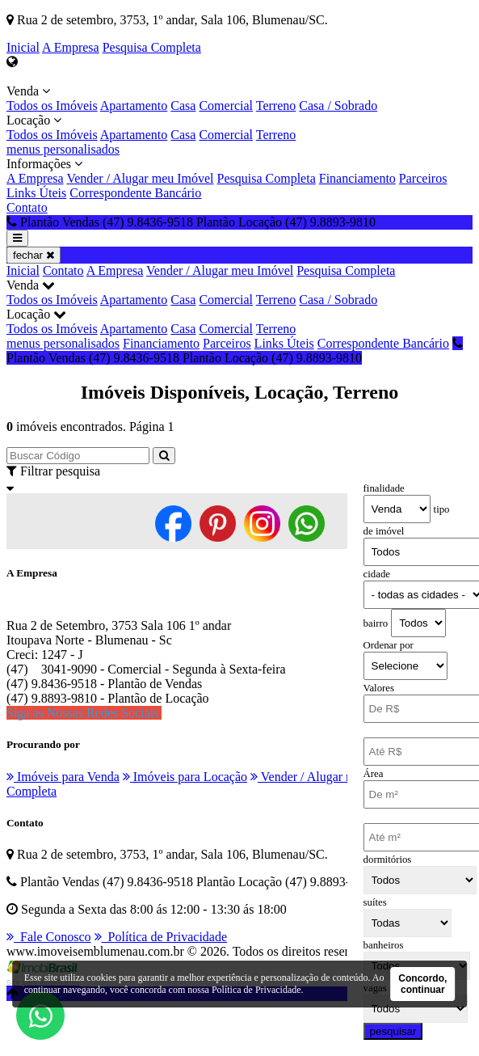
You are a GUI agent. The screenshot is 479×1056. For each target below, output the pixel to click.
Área (373, 773)
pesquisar (393, 1031)
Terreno (276, 105)
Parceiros (423, 178)
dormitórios (387, 859)
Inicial (23, 47)
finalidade (384, 488)
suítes (375, 902)
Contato (27, 207)
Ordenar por (388, 645)
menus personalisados (63, 149)
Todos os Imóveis (52, 105)
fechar (33, 255)
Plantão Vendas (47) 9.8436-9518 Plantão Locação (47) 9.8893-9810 (234, 350)
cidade (376, 574)
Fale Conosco (48, 937)
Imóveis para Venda (63, 777)
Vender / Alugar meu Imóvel (139, 178)
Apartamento (134, 105)
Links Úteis (36, 193)
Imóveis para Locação (185, 777)
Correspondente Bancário (135, 193)
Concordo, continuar (422, 984)
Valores (378, 688)
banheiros (383, 945)
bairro (376, 623)
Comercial (226, 105)
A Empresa (70, 47)
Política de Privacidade (161, 937)
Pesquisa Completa (152, 47)
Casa (182, 105)
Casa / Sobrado (338, 105)
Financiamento (357, 178)
